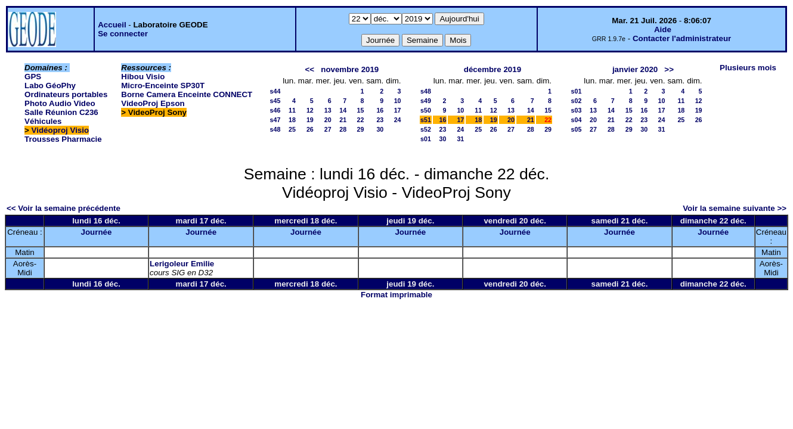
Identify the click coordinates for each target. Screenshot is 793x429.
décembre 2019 (492, 69)
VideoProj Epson (152, 103)
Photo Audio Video (59, 103)
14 (342, 110)
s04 (576, 119)
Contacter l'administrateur (682, 38)
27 (328, 129)
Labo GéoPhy (50, 85)
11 (292, 110)
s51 (425, 119)
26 (310, 129)
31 (460, 138)
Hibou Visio (143, 76)
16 (379, 110)
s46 (275, 110)
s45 (275, 100)
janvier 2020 (635, 69)
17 (397, 110)
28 (342, 129)
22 (360, 119)
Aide (662, 29)
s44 (275, 91)
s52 (425, 129)
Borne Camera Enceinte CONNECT (186, 94)
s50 (425, 110)
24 (397, 119)
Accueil (112, 24)
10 (397, 100)
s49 (425, 100)
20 (328, 119)
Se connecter (123, 33)
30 (379, 129)
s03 (576, 110)
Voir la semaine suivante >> (734, 208)
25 (292, 129)
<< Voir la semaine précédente (63, 208)
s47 (275, 119)
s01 (425, 138)
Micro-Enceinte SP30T (163, 85)
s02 (576, 100)
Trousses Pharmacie (63, 139)
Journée (96, 232)
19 (310, 119)
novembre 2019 (350, 69)
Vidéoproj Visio (60, 130)
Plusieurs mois (748, 67)
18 (292, 119)
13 (328, 110)
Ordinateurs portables (65, 94)
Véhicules (42, 121)
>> (669, 69)
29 (360, 129)
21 (342, 119)
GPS (32, 76)
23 (379, 119)
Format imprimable (396, 294)
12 (310, 110)
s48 (275, 129)
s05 (576, 129)
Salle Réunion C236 (61, 112)
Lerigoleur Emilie (182, 263)
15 (360, 110)
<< (310, 69)
